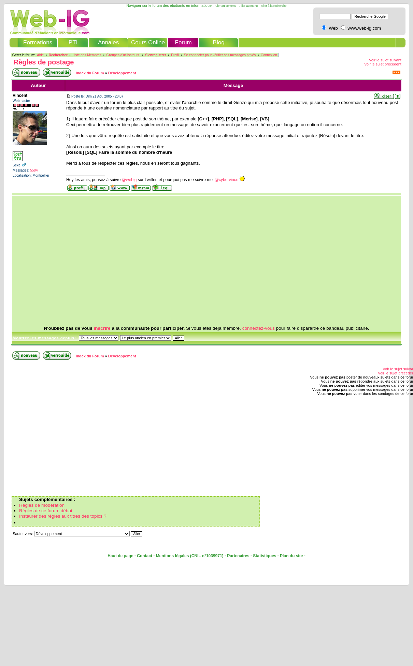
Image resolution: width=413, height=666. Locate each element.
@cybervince (227, 179)
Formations (37, 42)
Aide (40, 55)
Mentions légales (172, 555)
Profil (175, 55)
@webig (129, 179)
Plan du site (291, 555)
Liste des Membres (86, 55)
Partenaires (238, 555)
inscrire (102, 328)
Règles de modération (42, 505)
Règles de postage (44, 62)
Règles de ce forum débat (45, 510)
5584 (34, 170)
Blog (219, 42)
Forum (183, 42)
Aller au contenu (225, 6)
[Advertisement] (181, 261)
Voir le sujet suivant (385, 60)
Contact (144, 555)
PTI (73, 42)
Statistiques (264, 555)
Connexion (269, 55)
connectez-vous (258, 328)
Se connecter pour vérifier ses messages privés (220, 55)
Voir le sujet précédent (382, 64)
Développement (122, 73)
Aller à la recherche (274, 6)
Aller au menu (249, 6)
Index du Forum (90, 73)
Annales (108, 42)
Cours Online (148, 42)
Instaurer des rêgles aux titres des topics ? (62, 516)
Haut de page (120, 555)
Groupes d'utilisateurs (122, 55)
